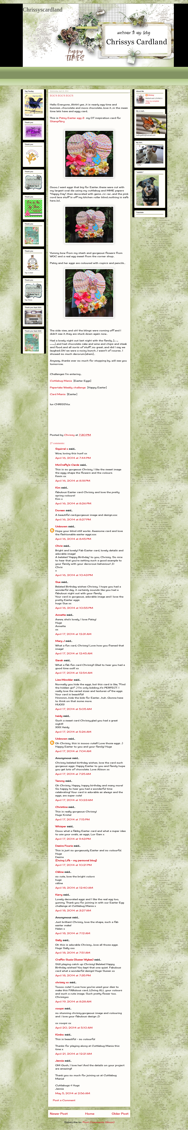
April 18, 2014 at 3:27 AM (73, 910)
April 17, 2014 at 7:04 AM (73, 751)
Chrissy (151, 95)
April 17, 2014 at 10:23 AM (74, 800)
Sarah (59, 660)
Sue (57, 582)
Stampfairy (57, 121)
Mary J (60, 640)
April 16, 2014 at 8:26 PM (73, 503)
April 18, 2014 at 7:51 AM (72, 952)
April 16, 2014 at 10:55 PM (74, 607)
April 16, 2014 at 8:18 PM (72, 480)
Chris (59, 545)
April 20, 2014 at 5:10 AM (74, 1027)
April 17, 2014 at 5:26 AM (73, 731)
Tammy (60, 780)
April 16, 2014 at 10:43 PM (74, 575)
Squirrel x (61, 448)
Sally (58, 940)
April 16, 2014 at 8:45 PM (73, 538)
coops (59, 1008)
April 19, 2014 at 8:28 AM (73, 1001)
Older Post (120, 1113)
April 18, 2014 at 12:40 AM (74, 887)
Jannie (59, 1060)
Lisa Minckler (64, 679)
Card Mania (57, 394)
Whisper (60, 826)
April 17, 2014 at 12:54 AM (73, 672)
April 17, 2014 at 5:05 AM (73, 708)
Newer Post (59, 1113)
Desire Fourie (64, 845)
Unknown (61, 526)
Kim (57, 487)
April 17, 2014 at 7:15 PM (72, 819)
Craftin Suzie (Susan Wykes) (74, 959)
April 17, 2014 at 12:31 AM (73, 634)
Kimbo (59, 1034)
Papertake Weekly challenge (68, 387)
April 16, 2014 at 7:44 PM (73, 457)
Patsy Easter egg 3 (71, 117)
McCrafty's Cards (67, 464)
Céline (59, 871)
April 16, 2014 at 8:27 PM (73, 519)
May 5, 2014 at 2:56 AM (72, 1093)
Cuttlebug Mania (61, 380)
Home (89, 1113)
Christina (61, 806)
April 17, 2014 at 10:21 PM (73, 864)
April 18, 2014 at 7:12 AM (72, 933)
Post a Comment (64, 1100)
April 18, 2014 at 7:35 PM (73, 975)
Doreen (60, 510)
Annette (60, 614)
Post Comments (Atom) (98, 1122)
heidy (58, 715)
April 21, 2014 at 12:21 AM (73, 1053)
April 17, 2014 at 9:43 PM (73, 838)
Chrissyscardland (42, 9)
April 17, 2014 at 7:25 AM (73, 773)
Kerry (58, 894)
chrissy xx (62, 982)
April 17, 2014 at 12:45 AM (73, 653)
